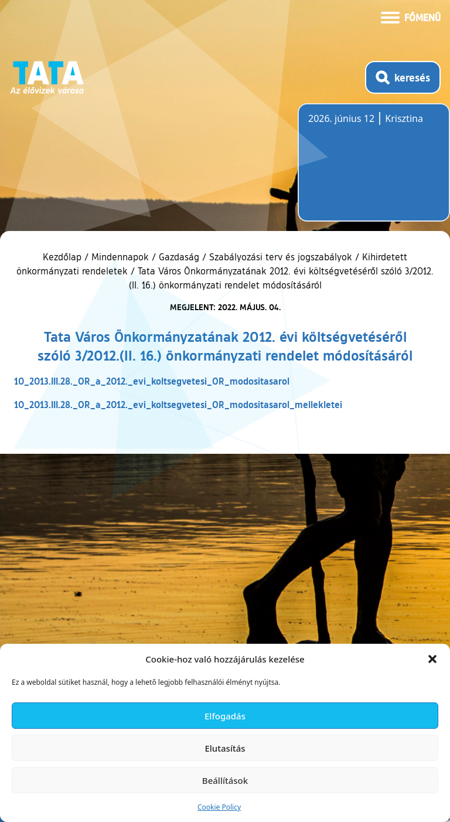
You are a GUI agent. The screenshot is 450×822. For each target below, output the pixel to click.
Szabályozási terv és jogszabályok (280, 257)
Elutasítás (224, 748)
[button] (432, 659)
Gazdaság (179, 257)
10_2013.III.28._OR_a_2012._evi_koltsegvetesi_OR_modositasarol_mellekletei (178, 404)
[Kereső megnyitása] (403, 77)
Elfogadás (225, 716)
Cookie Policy (219, 807)
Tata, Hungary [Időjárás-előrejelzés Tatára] (373, 169)
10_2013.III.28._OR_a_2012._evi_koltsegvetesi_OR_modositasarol (151, 381)
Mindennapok (120, 257)
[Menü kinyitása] (410, 16)
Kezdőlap (63, 257)
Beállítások (225, 780)
